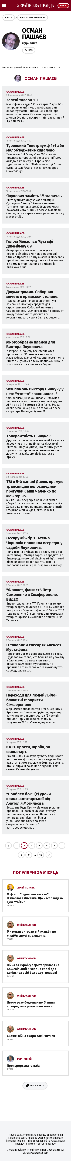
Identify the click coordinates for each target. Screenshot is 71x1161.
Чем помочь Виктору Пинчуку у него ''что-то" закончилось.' (35, 391)
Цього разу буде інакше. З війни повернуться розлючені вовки (31, 1004)
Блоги (8, 17)
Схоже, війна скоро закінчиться (31, 1036)
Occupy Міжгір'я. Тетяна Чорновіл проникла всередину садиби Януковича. (34, 543)
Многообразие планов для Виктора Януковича (30, 344)
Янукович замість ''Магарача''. (34, 195)
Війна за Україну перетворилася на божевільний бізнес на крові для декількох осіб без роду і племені (33, 969)
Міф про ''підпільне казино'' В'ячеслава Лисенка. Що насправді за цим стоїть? (35, 898)
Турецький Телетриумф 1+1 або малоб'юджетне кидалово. (35, 148)
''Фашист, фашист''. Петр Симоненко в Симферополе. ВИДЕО (32, 594)
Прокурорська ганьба (23, 1066)
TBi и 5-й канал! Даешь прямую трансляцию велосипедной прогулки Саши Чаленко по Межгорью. (34, 488)
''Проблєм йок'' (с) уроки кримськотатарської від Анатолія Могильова (28, 799)
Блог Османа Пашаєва (32, 17)
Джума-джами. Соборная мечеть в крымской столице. (32, 294)
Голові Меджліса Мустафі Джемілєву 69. (29, 244)
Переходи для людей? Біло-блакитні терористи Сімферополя (31, 700)
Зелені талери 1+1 (22, 100)
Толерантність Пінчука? (28, 436)
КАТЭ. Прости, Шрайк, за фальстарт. (28, 749)
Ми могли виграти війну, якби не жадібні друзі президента (31, 933)
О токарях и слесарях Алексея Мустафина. (33, 647)
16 (40, 854)
